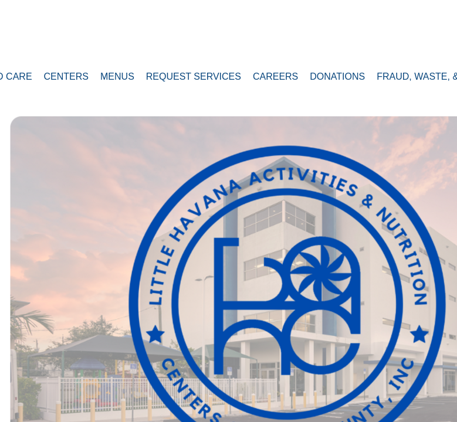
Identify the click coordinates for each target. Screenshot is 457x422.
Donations (337, 76)
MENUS (117, 76)
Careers (275, 76)
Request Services (193, 76)
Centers (66, 76)
